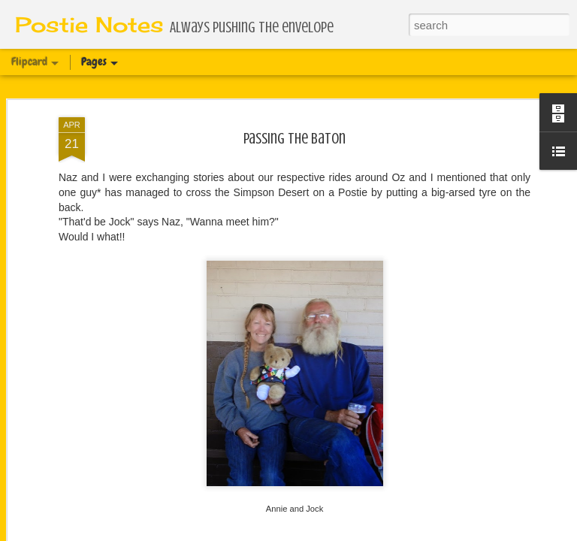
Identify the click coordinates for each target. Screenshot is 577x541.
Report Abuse (405, 532)
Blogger (362, 532)
